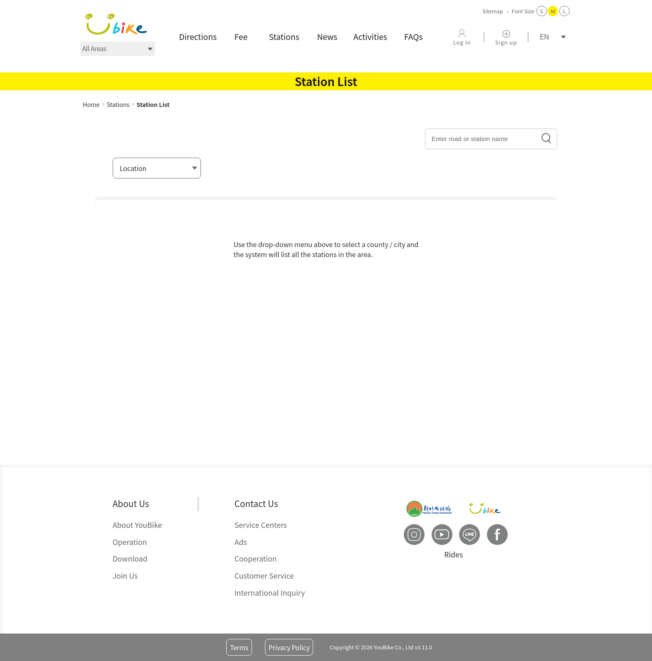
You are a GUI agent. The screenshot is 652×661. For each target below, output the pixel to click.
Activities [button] (370, 36)
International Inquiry (270, 592)
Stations (284, 36)
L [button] (564, 11)
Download (130, 558)
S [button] (541, 11)
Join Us (125, 575)
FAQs (413, 36)
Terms (239, 647)
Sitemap (492, 11)
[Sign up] (506, 37)
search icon (546, 138)
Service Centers (261, 525)
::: (85, 95)
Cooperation (256, 558)
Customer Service (264, 575)
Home (91, 104)
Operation (130, 542)
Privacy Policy (289, 647)
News (327, 36)
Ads (241, 542)
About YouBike (137, 525)
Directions (198, 36)
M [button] (553, 11)
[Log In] (462, 37)
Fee (241, 36)
